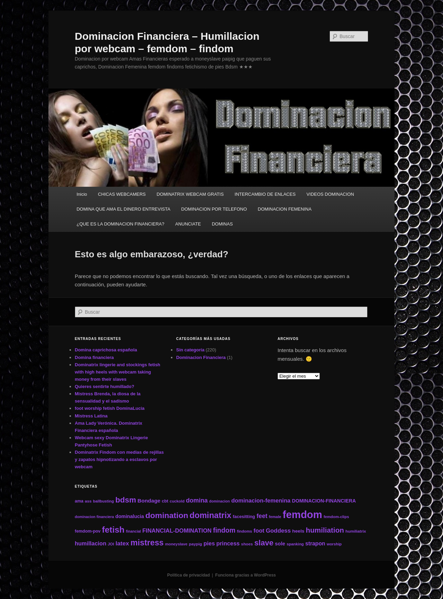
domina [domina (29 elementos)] (197, 500)
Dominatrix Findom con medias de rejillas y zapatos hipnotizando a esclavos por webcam (119, 459)
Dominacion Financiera (201, 357)
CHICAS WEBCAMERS (122, 194)
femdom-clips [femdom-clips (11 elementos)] (336, 517)
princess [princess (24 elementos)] (227, 543)
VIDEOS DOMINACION (330, 194)
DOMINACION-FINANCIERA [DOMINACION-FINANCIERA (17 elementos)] (324, 501)
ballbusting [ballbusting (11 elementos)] (103, 501)
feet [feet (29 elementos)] (261, 516)
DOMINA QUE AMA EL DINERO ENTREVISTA (123, 209)
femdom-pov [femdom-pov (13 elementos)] (87, 531)
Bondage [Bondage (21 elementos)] (148, 501)
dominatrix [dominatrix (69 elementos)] (211, 515)
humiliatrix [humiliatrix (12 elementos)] (355, 531)
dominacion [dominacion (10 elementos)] (219, 501)
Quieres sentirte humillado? (104, 386)
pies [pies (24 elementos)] (209, 543)
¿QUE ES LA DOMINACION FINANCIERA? (120, 224)
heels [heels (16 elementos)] (298, 531)
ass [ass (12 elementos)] (88, 501)
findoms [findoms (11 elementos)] (244, 531)
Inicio (81, 194)
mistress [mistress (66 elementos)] (147, 542)
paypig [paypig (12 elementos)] (195, 544)
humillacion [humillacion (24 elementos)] (90, 543)
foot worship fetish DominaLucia (110, 408)
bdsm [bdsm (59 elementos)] (125, 500)
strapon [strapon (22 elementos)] (315, 543)
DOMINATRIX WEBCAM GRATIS (190, 194)
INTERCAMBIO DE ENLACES (265, 194)
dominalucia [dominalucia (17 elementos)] (129, 516)
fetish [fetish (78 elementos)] (113, 529)
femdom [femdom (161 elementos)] (302, 514)
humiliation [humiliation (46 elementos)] (325, 530)
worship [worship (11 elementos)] (334, 544)
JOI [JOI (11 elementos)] (111, 544)
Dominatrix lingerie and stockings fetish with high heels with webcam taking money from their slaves (117, 372)
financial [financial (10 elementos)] (133, 531)
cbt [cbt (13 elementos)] (165, 501)
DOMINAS (222, 224)
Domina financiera (94, 357)
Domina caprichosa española (106, 349)
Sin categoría (190, 349)
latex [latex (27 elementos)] (122, 543)
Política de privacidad (188, 575)
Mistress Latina (91, 415)
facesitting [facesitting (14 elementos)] (244, 516)
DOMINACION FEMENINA (284, 209)
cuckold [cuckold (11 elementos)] (177, 501)
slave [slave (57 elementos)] (263, 542)
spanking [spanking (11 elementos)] (295, 544)
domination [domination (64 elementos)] (166, 515)
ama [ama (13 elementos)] (79, 501)
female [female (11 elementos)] (275, 517)
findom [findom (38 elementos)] (224, 530)
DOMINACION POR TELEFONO (214, 209)
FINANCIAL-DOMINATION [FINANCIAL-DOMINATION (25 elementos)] (176, 530)
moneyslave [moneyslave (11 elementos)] (176, 544)
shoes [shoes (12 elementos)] (247, 544)
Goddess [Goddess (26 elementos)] (278, 530)
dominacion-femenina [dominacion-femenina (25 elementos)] (260, 500)
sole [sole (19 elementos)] (280, 543)
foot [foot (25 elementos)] (259, 530)
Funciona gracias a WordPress (245, 575)
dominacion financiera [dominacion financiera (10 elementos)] (94, 517)
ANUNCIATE (188, 224)
